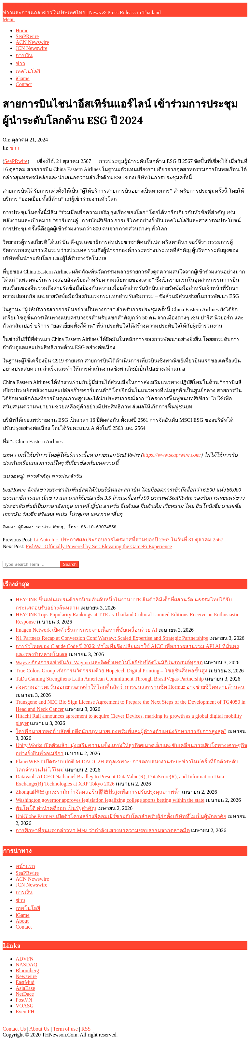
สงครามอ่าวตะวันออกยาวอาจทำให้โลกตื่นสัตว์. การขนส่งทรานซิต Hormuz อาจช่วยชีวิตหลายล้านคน (130, 687)
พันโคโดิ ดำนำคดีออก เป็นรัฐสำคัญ (56, 808)
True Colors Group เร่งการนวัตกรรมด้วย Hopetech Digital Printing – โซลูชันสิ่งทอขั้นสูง (111, 670)
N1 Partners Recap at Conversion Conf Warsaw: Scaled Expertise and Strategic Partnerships (112, 638)
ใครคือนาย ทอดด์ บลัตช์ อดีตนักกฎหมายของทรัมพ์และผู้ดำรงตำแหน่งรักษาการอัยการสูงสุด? (121, 731)
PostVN (24, 1000)
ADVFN (25, 959)
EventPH (25, 1011)
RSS (85, 1029)
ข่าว (14, 148)
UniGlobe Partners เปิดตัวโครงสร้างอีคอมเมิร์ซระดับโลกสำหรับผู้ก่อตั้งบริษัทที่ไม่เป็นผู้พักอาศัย (121, 816)
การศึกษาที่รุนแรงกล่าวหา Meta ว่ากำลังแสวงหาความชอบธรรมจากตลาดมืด (103, 830)
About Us (39, 1029)
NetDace (25, 994)
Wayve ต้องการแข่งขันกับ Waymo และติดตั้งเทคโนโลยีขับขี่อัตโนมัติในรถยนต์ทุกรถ (109, 662)
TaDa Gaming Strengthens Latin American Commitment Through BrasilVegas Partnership (110, 679)
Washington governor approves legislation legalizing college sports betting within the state (110, 800)
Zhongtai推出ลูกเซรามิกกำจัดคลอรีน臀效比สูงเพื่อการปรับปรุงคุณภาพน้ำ (98, 792)
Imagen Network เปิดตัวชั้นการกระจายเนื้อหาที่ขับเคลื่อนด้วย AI (86, 630)
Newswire (26, 976)
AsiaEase (25, 988)
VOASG (25, 1005)
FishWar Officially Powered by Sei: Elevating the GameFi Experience (99, 546)
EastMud (25, 982)
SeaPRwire (15, 161)
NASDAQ (26, 964)
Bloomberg (27, 970)
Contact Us (14, 1029)
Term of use (65, 1029)
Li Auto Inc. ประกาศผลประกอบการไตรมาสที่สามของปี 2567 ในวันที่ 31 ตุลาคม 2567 (128, 539)
